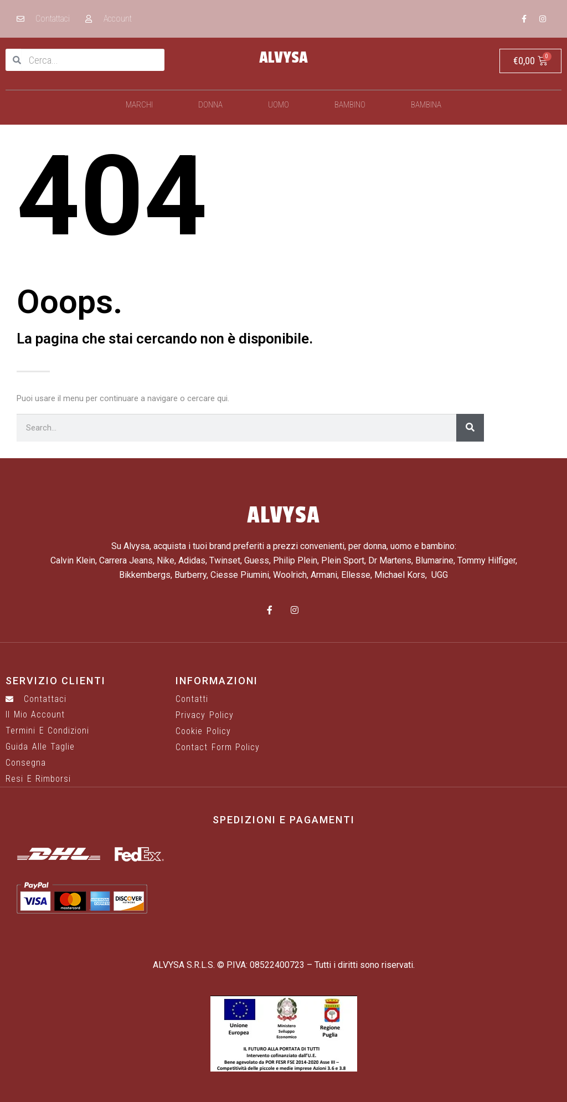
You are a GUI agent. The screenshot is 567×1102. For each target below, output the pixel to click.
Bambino (349, 105)
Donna (210, 105)
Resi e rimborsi (38, 779)
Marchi (139, 105)
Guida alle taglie (40, 747)
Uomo (278, 105)
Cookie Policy (203, 731)
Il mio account (35, 715)
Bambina (426, 105)
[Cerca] (470, 428)
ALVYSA (283, 58)
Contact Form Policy (218, 747)
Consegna (26, 763)
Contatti (192, 699)
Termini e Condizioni (47, 731)
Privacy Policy (205, 715)
